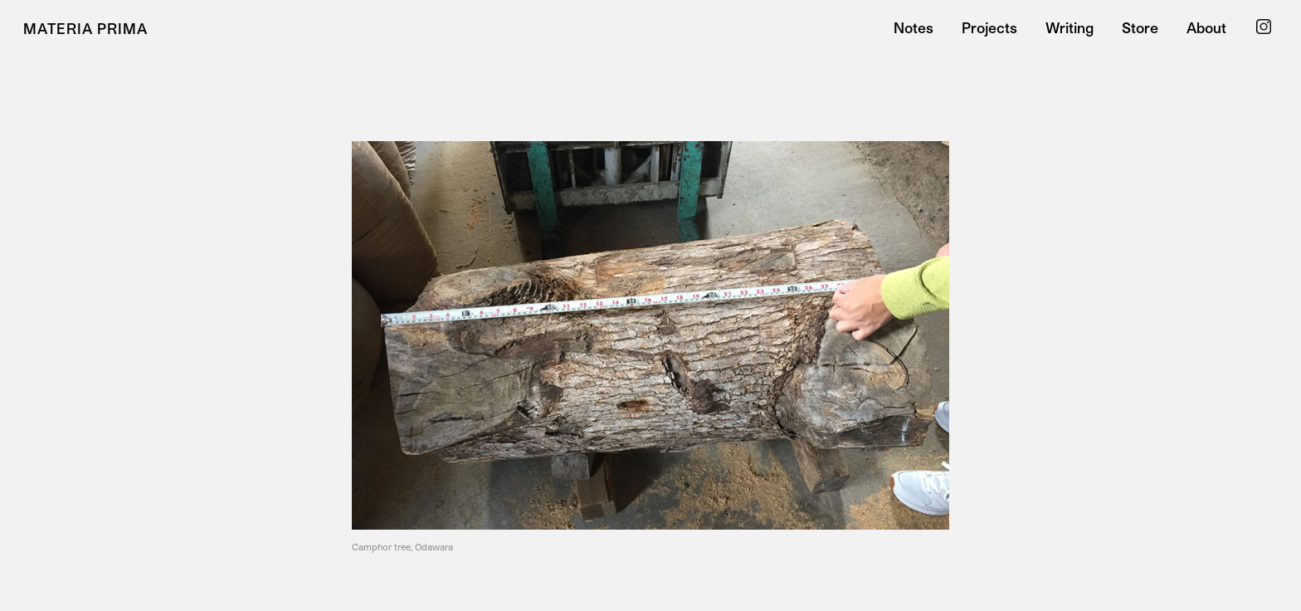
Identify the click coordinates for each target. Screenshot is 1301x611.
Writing (1069, 28)
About (1206, 28)
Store (1140, 28)
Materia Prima (85, 28)
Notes (913, 28)
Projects (989, 28)
